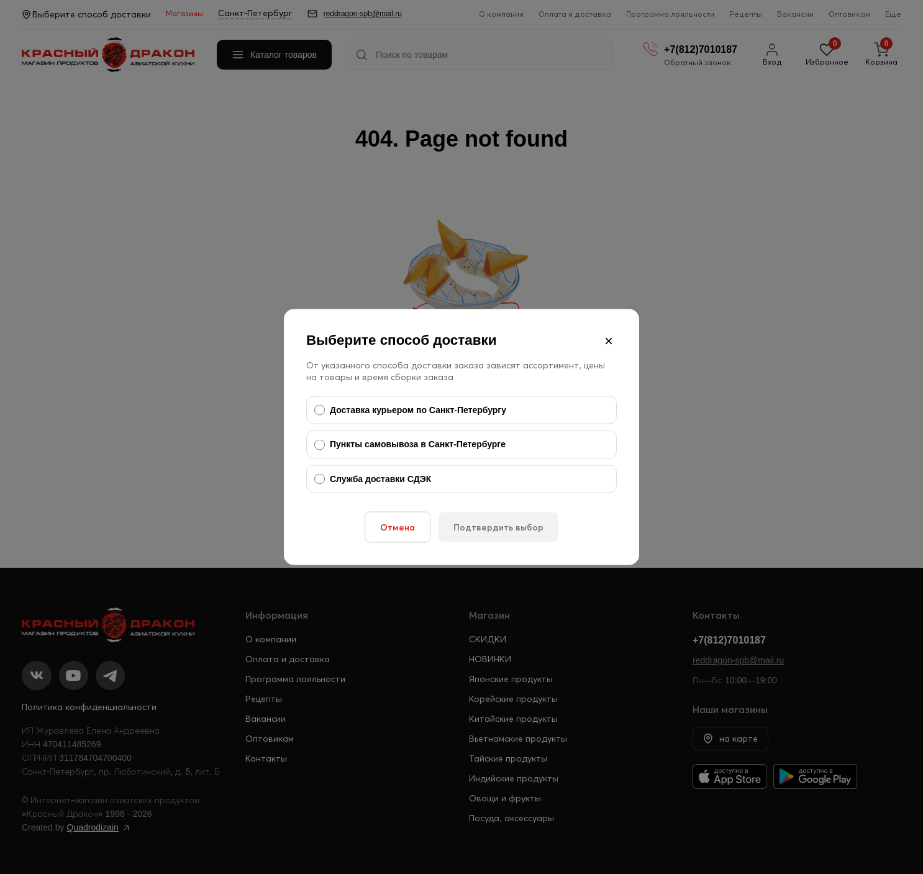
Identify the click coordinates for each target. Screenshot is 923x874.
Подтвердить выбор (498, 527)
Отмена (397, 527)
